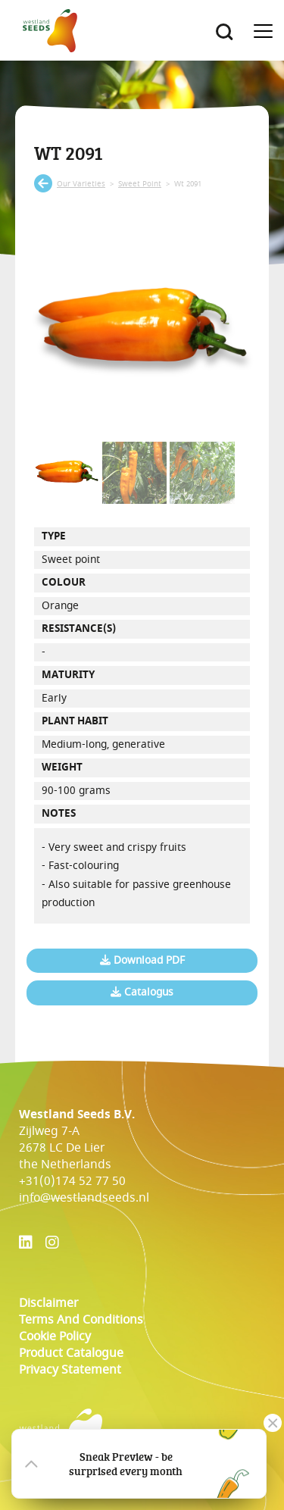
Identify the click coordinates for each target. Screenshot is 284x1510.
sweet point (139, 184)
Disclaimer (48, 1303)
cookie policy (55, 1336)
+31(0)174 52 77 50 (72, 1181)
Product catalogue (71, 1353)
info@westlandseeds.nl (84, 1198)
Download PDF (142, 960)
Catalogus (142, 992)
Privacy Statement (70, 1370)
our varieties (81, 184)
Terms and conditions (81, 1319)
